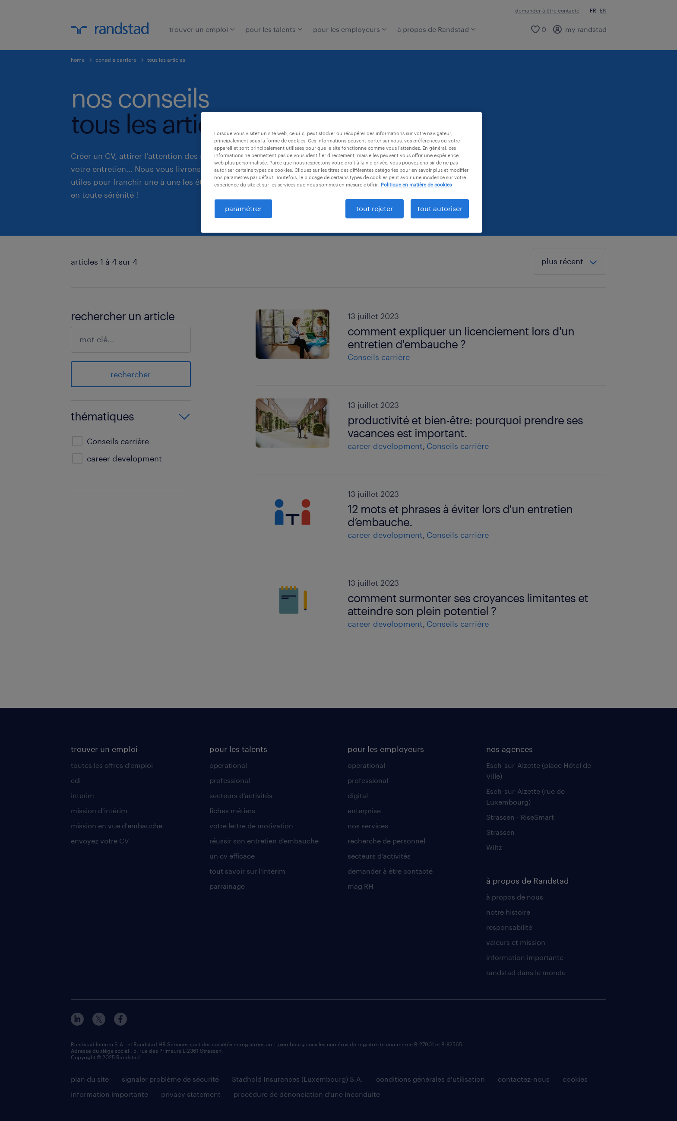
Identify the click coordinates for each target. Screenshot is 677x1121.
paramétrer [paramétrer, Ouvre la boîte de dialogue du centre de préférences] (243, 208)
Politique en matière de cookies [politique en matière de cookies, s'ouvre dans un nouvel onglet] (416, 184)
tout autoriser (440, 208)
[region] (341, 172)
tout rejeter (374, 208)
